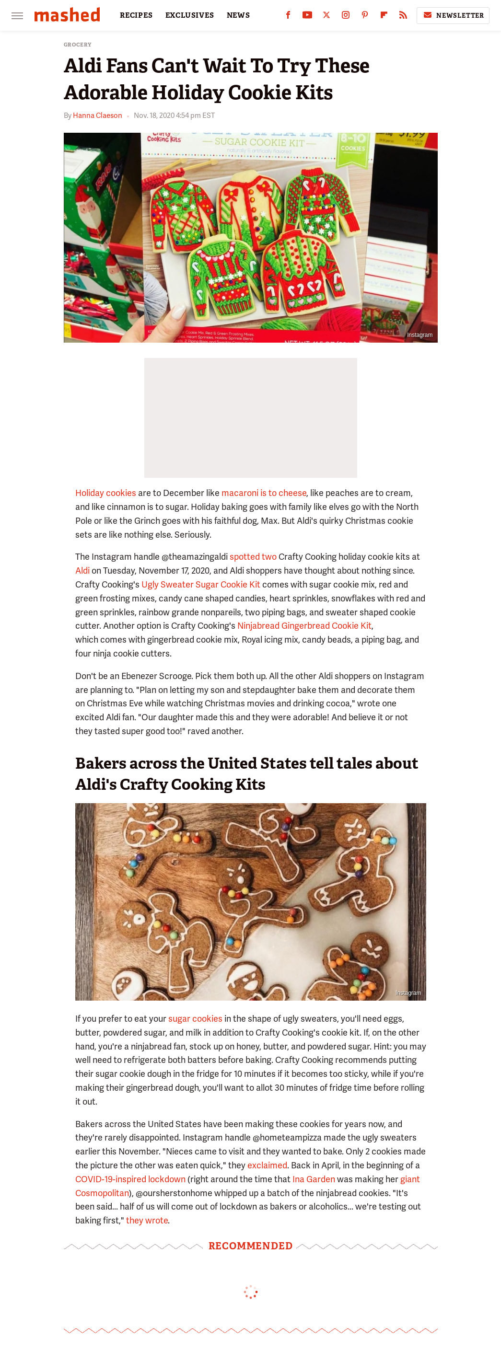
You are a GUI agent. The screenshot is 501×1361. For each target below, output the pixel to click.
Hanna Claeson (97, 115)
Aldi (82, 570)
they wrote (147, 1220)
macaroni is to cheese (263, 492)
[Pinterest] (365, 17)
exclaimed (267, 1165)
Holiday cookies (105, 492)
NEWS (238, 15)
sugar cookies (195, 1018)
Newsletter (453, 15)
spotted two (253, 556)
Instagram (419, 335)
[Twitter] (326, 17)
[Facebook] (288, 17)
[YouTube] (307, 17)
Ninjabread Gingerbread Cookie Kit (304, 625)
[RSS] (403, 17)
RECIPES (136, 15)
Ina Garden (313, 1179)
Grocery (78, 44)
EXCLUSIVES (189, 15)
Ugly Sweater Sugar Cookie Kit (200, 584)
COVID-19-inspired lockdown (130, 1179)
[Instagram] (345, 17)
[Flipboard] (384, 17)
